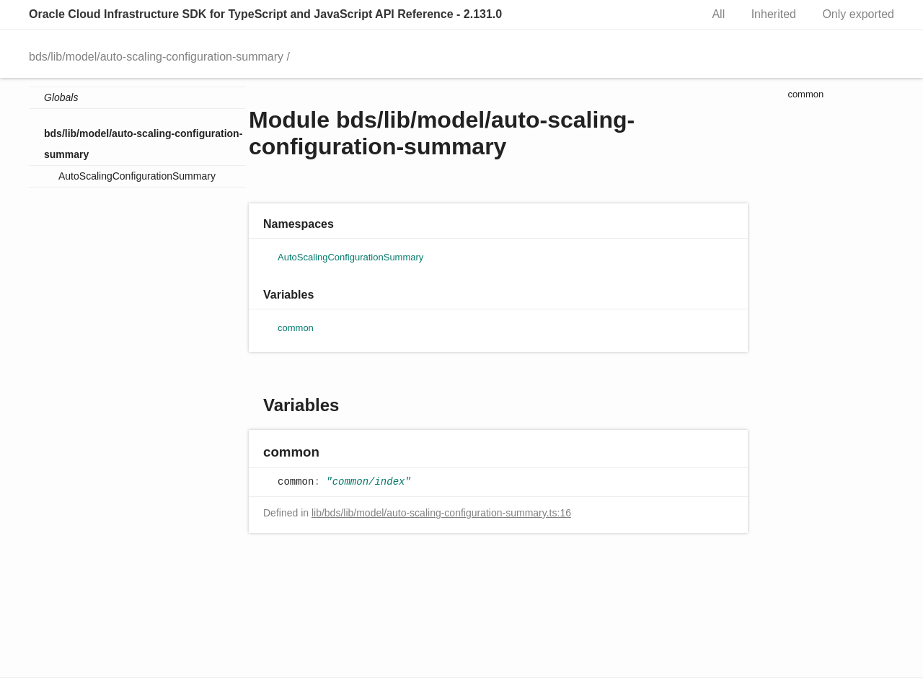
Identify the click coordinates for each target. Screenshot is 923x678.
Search (674, 14)
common (296, 327)
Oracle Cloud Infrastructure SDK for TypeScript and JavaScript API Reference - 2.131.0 (265, 14)
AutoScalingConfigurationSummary (137, 176)
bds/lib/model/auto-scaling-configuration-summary (156, 56)
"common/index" (368, 482)
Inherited (773, 14)
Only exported (858, 14)
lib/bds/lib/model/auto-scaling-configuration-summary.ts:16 (441, 513)
